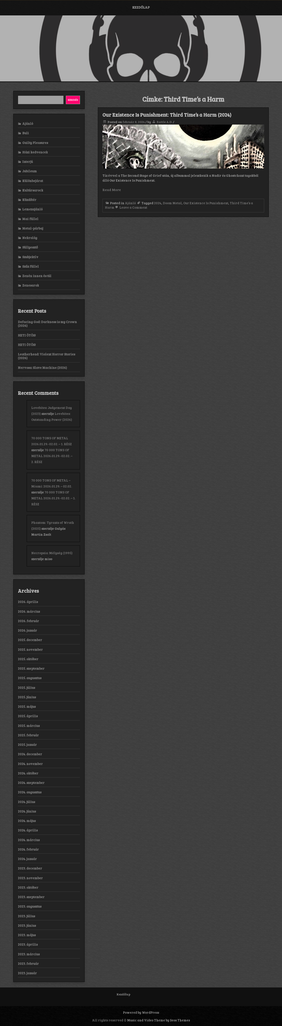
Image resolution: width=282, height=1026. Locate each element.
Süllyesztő (30, 247)
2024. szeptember (31, 782)
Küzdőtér (29, 199)
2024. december (30, 754)
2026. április (28, 601)
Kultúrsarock (32, 190)
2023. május (27, 935)
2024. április (28, 830)
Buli (25, 133)
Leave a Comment (130, 207)
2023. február (28, 963)
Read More (111, 189)
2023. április (28, 944)
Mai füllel (30, 219)
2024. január (27, 859)
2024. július (26, 802)
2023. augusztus (29, 906)
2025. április (28, 716)
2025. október (28, 659)
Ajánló (130, 203)
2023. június (27, 925)
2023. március (29, 954)
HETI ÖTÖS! (27, 335)
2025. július (26, 687)
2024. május (27, 820)
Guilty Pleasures (35, 142)
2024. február (28, 849)
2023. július (26, 916)
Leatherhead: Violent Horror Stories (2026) (46, 356)
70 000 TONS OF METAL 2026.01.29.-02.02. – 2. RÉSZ (51, 456)
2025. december (30, 640)
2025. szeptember (31, 668)
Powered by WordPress (141, 1012)
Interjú (27, 161)
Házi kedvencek (35, 152)
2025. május (27, 706)
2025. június (27, 697)
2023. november (30, 878)
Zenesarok (30, 285)
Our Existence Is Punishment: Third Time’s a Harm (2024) (166, 114)
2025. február (28, 735)
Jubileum (29, 171)
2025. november (30, 649)
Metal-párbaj (32, 228)
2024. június (27, 811)
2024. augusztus (29, 792)
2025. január (27, 744)
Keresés (73, 99)
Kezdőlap (141, 7)
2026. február (28, 621)
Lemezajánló (32, 209)
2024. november (30, 763)
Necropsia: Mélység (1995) (51, 553)
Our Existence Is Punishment (205, 203)
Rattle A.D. (164, 122)
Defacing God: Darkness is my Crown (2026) (47, 324)
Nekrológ (29, 237)
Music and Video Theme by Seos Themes (158, 1020)
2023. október (28, 887)
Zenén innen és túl (36, 276)
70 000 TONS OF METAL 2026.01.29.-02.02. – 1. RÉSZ (53, 498)
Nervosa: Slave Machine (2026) (42, 367)
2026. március (29, 611)
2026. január (27, 630)
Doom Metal (172, 203)
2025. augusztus (29, 678)
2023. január (27, 973)
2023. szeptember (31, 897)
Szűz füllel (30, 266)
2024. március (29, 840)
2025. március (29, 725)
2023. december (30, 868)
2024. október (28, 773)
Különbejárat (32, 180)
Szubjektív (30, 257)
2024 (157, 203)
